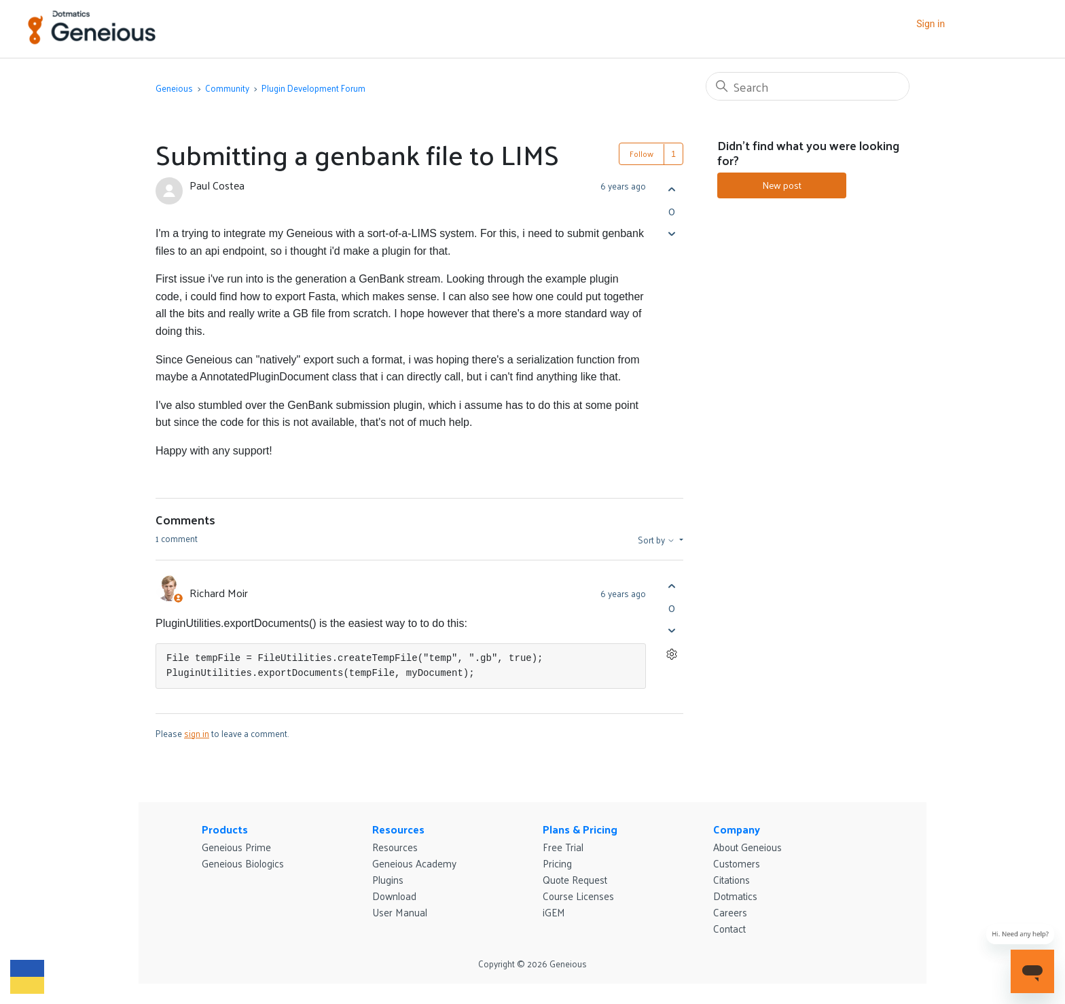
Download (394, 895)
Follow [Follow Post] (641, 153)
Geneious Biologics (243, 863)
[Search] (807, 86)
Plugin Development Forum (313, 88)
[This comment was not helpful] (671, 630)
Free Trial (563, 847)
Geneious (174, 88)
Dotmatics (735, 895)
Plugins (387, 879)
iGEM (554, 912)
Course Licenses (578, 895)
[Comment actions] (671, 654)
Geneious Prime (236, 847)
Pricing (557, 863)
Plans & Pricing (580, 829)
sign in (196, 733)
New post (781, 185)
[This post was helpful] (671, 189)
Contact (729, 928)
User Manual (399, 912)
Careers (730, 912)
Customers (736, 863)
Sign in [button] (930, 23)
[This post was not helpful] (671, 233)
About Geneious (747, 847)
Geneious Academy (414, 863)
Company (736, 829)
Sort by (657, 540)
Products (225, 829)
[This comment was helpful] (671, 586)
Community (227, 88)
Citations (731, 879)
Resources (398, 829)
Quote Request (575, 879)
